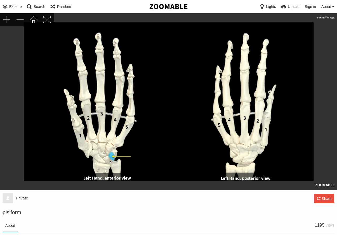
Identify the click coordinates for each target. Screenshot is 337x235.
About (10, 225)
